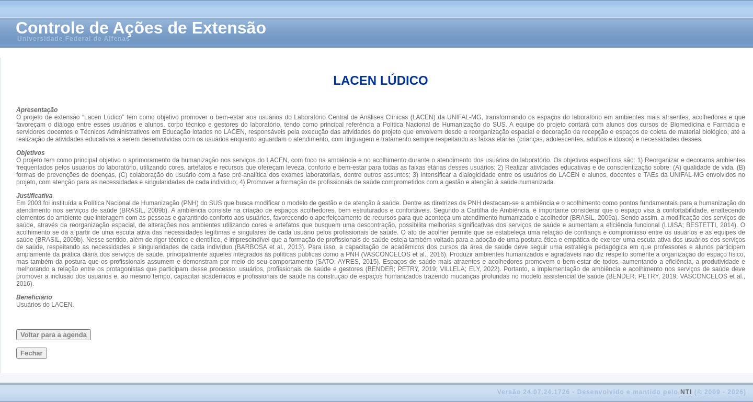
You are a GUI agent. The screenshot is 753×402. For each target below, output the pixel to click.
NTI (686, 392)
